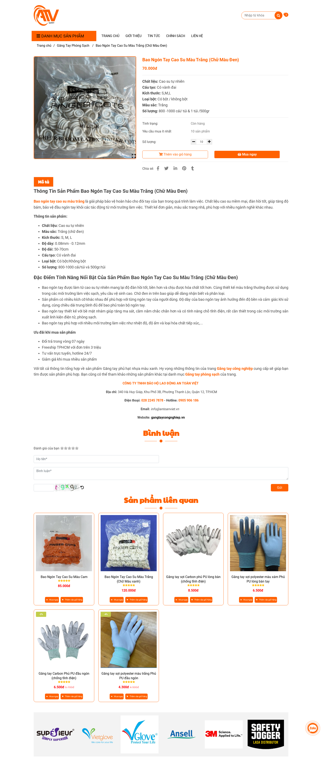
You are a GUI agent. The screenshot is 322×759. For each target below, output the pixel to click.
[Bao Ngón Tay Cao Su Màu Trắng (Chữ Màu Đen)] (46, 15)
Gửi (279, 488)
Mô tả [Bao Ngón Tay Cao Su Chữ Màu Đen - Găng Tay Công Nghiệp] (43, 182)
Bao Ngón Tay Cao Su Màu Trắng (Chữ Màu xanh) (129, 579)
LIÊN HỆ (197, 36)
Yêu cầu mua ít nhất (157, 131)
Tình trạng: (150, 123)
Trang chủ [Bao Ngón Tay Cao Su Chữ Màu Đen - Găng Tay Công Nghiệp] (44, 46)
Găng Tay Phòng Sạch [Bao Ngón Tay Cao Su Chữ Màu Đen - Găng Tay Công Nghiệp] (73, 46)
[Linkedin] (175, 168)
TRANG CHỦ (110, 36)
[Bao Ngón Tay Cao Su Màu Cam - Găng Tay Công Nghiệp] (202, 374)
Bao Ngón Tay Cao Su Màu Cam (64, 577)
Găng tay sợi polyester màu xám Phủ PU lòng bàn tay (258, 579)
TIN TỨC (154, 36)
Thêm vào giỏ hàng (175, 154)
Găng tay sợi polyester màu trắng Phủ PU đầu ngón (128, 676)
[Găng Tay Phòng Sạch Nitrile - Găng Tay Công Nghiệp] (235, 368)
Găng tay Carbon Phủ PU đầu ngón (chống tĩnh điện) (64, 676)
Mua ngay (247, 154)
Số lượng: (149, 142)
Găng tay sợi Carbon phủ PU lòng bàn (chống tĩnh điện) (193, 579)
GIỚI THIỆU (133, 36)
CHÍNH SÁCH (175, 36)
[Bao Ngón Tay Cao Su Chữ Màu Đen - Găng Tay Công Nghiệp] (285, 14)
